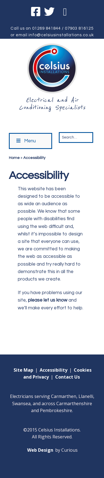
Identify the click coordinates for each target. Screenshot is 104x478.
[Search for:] (76, 137)
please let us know (47, 300)
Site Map (23, 370)
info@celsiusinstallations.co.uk (61, 35)
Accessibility (53, 370)
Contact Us (67, 377)
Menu (25, 140)
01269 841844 (46, 28)
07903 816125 (79, 28)
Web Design (40, 450)
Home (14, 158)
